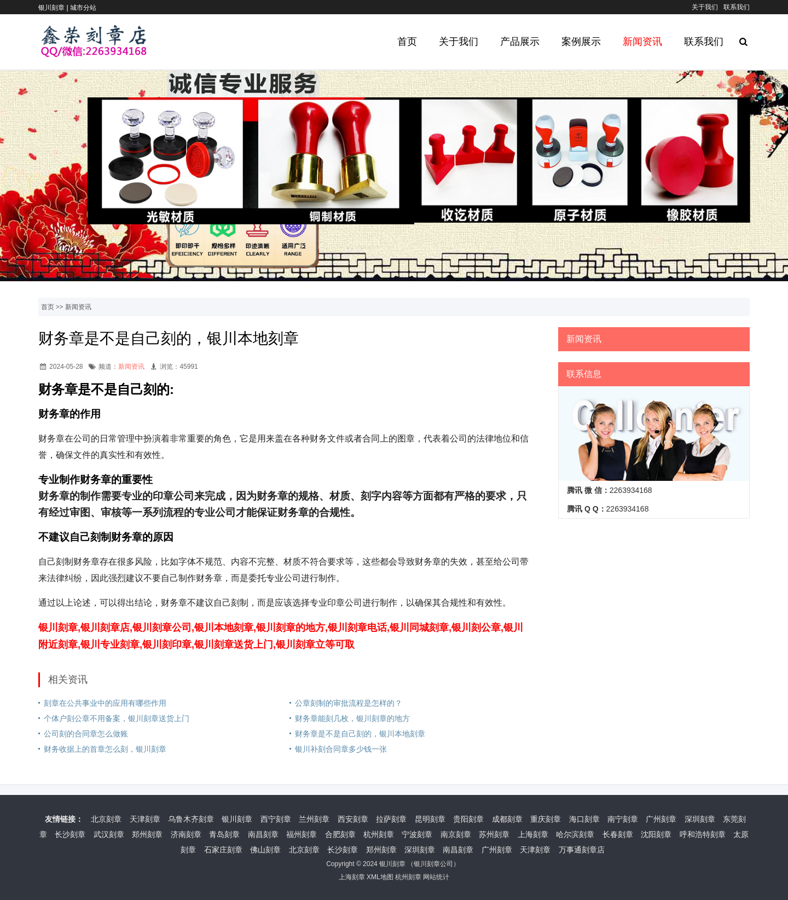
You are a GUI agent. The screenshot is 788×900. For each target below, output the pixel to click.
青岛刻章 (224, 834)
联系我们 (736, 7)
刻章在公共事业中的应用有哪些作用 (105, 703)
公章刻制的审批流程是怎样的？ (348, 703)
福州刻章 (301, 834)
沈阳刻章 (656, 834)
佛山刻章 (265, 849)
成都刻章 (507, 819)
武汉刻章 (109, 834)
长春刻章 (617, 834)
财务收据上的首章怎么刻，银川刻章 (105, 749)
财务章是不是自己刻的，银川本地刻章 (360, 733)
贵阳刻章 (468, 819)
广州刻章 (661, 819)
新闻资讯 (642, 41)
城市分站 (83, 7)
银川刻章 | (54, 7)
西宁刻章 (275, 819)
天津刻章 (145, 819)
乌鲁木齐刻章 (191, 819)
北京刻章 (106, 819)
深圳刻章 (700, 819)
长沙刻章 (70, 834)
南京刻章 (456, 834)
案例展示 (581, 41)
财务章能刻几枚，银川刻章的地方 (352, 718)
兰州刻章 (314, 819)
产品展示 (520, 41)
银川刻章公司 (433, 864)
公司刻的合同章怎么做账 (86, 733)
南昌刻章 (263, 834)
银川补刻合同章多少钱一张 (341, 749)
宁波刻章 (417, 834)
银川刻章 (237, 819)
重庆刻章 (545, 819)
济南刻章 (186, 834)
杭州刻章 (378, 834)
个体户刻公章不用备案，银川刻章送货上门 (116, 718)
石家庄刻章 (223, 849)
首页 (407, 41)
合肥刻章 (340, 834)
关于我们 (705, 7)
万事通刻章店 (582, 849)
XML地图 (380, 877)
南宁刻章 (622, 819)
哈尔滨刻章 (575, 834)
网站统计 (436, 877)
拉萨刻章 (391, 819)
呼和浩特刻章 (703, 834)
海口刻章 (584, 819)
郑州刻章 (147, 834)
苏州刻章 (494, 834)
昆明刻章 (430, 819)
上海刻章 (533, 834)
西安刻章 (353, 819)
